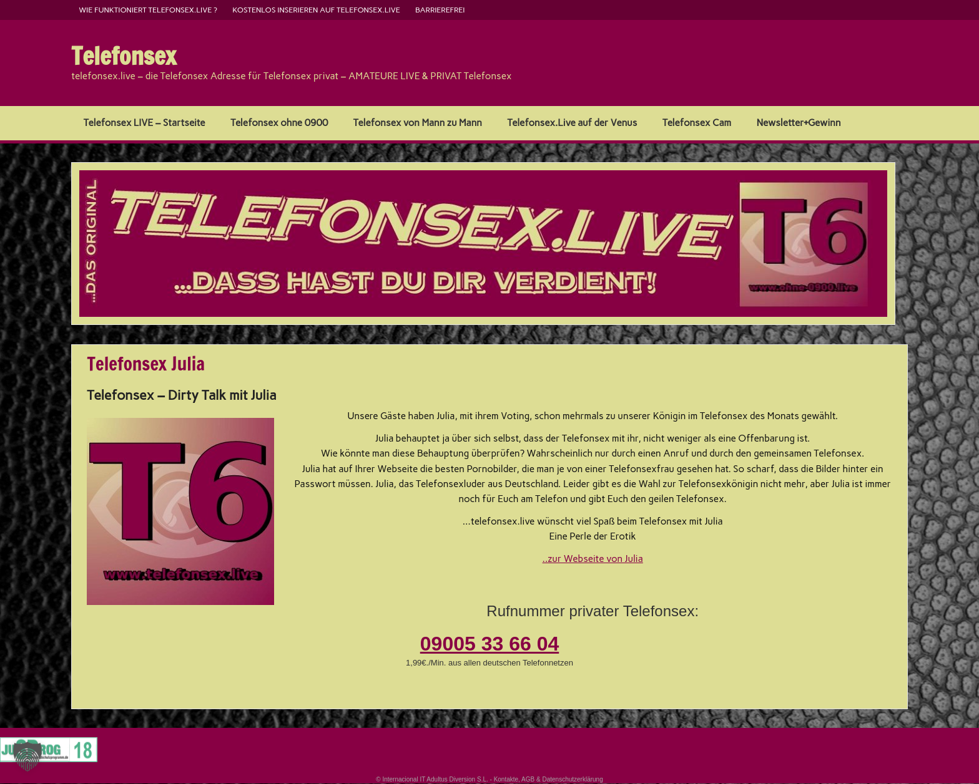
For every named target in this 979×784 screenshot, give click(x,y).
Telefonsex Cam (696, 122)
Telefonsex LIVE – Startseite (144, 122)
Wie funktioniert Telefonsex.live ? (148, 9)
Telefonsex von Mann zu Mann (417, 122)
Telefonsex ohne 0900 (279, 122)
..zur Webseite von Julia (593, 558)
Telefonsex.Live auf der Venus (572, 122)
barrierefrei (440, 9)
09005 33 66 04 (489, 643)
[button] (27, 756)
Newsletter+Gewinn (799, 122)
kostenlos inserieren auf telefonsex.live (316, 9)
